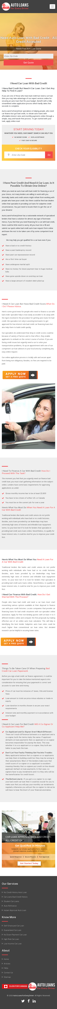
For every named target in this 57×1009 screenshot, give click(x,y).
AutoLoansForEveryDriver (23, 995)
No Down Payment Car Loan (15, 934)
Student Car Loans (11, 901)
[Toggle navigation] (52, 6)
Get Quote (28, 62)
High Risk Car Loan (11, 939)
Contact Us (8, 972)
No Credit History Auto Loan (15, 892)
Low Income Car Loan (13, 943)
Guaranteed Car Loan (12, 930)
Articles (7, 963)
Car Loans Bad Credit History (15, 897)
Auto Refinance (10, 906)
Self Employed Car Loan (14, 926)
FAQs (6, 968)
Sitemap (7, 977)
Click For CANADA (15, 986)
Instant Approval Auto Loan (15, 910)
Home (6, 959)
